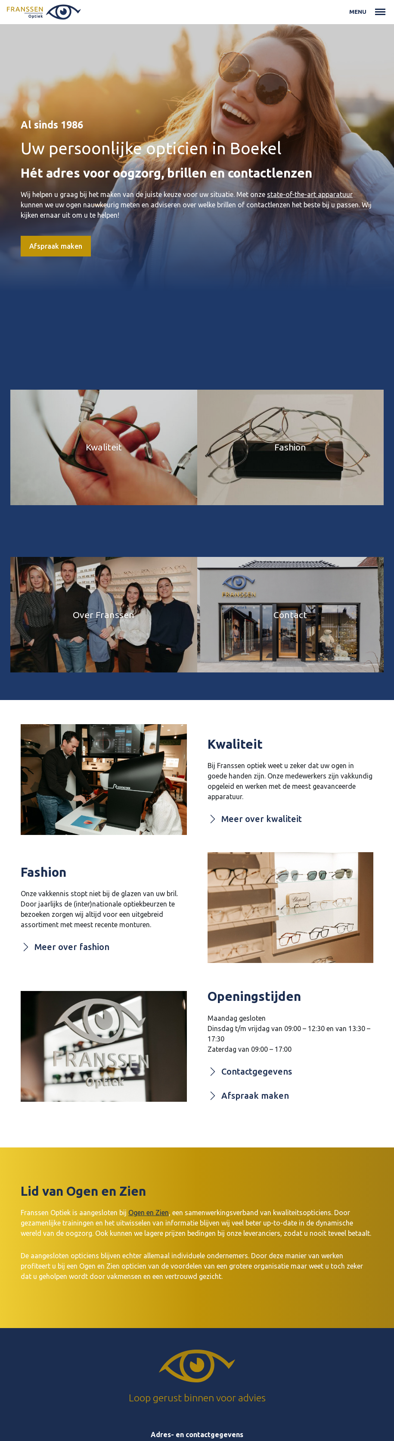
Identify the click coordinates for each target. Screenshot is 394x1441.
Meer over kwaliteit (255, 819)
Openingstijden (254, 996)
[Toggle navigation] (380, 12)
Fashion (43, 872)
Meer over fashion (65, 947)
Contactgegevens (250, 1071)
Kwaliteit (235, 744)
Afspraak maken (55, 246)
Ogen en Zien (148, 1212)
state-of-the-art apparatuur (310, 194)
